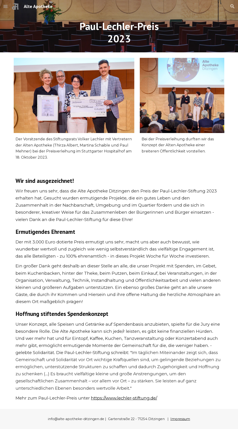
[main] (119, 32)
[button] (5, 6)
